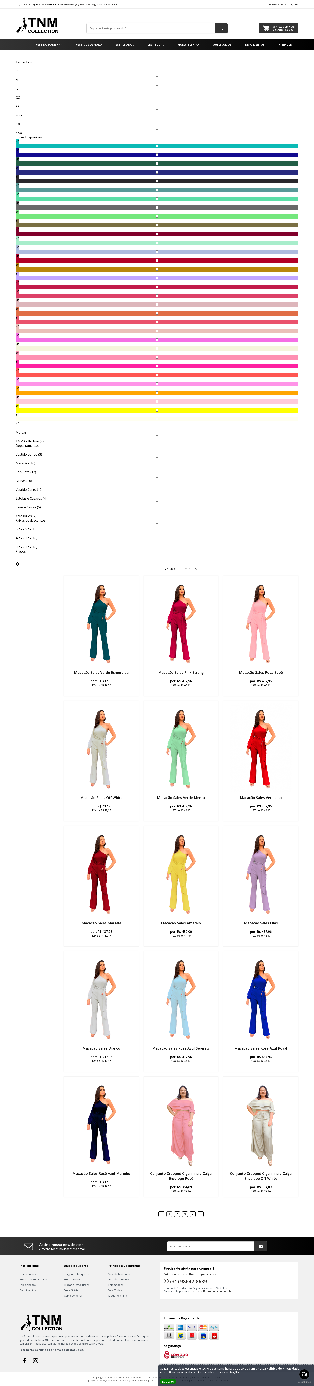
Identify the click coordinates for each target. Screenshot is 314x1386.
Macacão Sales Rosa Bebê (261, 672)
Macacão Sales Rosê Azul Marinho (101, 1173)
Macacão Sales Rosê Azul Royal (260, 1048)
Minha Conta (277, 4)
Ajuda (294, 4)
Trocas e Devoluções (77, 1285)
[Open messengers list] (304, 1374)
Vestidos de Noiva (89, 44)
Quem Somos (222, 44)
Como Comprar (73, 1295)
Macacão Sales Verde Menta (181, 797)
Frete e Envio (72, 1279)
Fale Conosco (28, 1285)
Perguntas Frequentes (77, 1274)
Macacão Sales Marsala (101, 923)
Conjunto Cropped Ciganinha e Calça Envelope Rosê (181, 1176)
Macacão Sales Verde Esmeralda (101, 672)
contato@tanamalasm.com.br (211, 1291)
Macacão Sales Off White (101, 797)
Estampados (125, 44)
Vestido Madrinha (49, 44)
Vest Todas (156, 44)
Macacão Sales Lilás (261, 923)
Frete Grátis (71, 1290)
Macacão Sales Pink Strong (181, 672)
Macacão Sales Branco (101, 1048)
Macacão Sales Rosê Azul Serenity (181, 1048)
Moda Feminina (188, 44)
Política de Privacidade (33, 1279)
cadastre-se (49, 4)
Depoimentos (255, 44)
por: (101, 683)
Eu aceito (168, 1381)
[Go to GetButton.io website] (304, 1382)
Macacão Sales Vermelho (261, 797)
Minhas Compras (283, 28)
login (35, 4)
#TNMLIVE (285, 44)
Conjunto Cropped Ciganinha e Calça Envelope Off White (261, 1176)
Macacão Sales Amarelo (181, 923)
